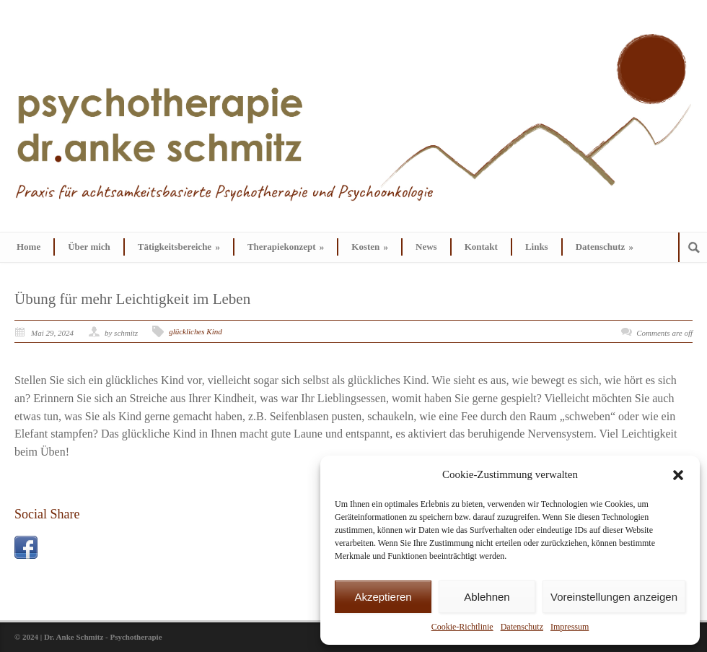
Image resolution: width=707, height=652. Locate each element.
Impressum (569, 627)
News (426, 246)
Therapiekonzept (285, 246)
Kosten (369, 246)
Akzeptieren (382, 597)
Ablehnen (486, 597)
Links (536, 246)
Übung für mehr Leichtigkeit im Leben (132, 299)
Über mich (89, 246)
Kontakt (481, 246)
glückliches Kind (195, 331)
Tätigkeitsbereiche (179, 246)
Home (28, 246)
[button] (678, 475)
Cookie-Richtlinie (462, 627)
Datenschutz (522, 627)
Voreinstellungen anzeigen (613, 597)
